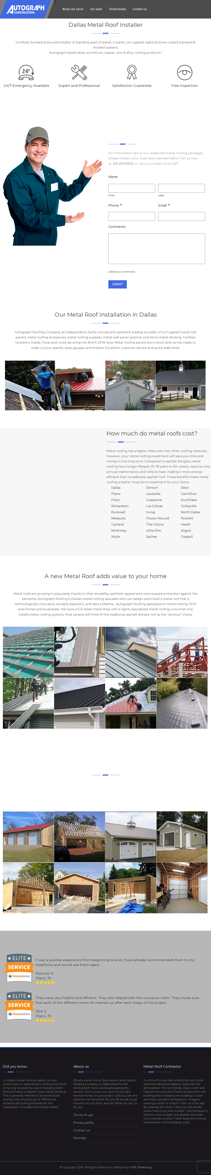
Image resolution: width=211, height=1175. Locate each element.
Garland (117, 524)
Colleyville (189, 506)
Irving (150, 512)
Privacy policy (83, 1122)
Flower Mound (157, 518)
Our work (96, 9)
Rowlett (187, 518)
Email (164, 205)
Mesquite (118, 518)
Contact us (140, 9)
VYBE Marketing (140, 1167)
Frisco (115, 500)
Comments (116, 227)
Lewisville (153, 494)
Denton (152, 488)
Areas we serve (72, 9)
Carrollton (189, 494)
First (111, 195)
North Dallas (190, 512)
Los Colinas (154, 506)
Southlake (189, 500)
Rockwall (118, 512)
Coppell (187, 537)
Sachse (151, 537)
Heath (185, 524)
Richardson (120, 506)
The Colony (155, 524)
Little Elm (153, 530)
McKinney (118, 530)
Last (161, 195)
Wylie (115, 537)
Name (113, 177)
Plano (115, 494)
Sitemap (79, 1138)
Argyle (186, 530)
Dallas (115, 488)
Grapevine (154, 500)
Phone (115, 205)
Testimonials (117, 9)
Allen (185, 488)
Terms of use (83, 1115)
